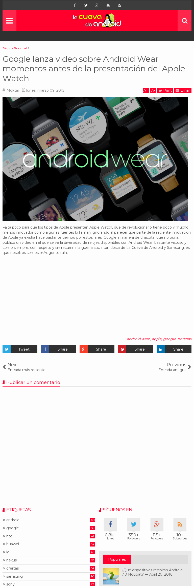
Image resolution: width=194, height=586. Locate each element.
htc (9, 536)
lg (8, 552)
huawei (12, 544)
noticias (184, 339)
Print (165, 90)
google (169, 339)
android (12, 520)
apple (156, 339)
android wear (138, 339)
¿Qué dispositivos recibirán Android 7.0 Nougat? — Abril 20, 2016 (152, 572)
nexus (11, 560)
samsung (14, 576)
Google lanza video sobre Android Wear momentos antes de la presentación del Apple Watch (94, 68)
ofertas (12, 568)
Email (183, 90)
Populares (117, 559)
